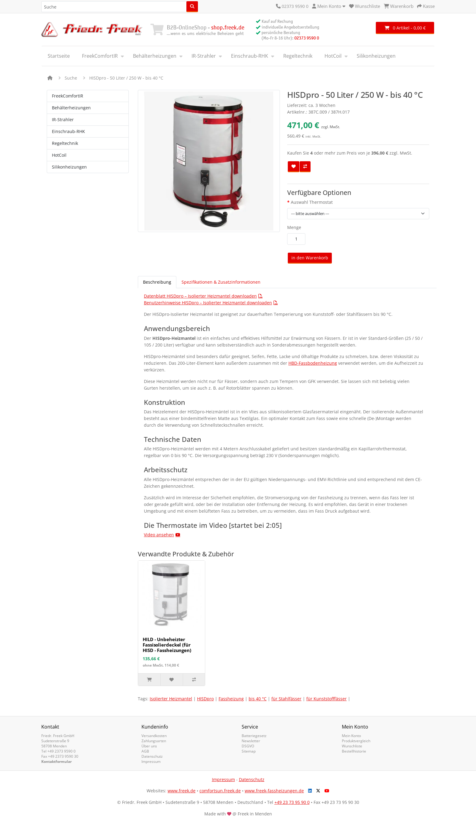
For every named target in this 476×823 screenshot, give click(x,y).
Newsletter (251, 740)
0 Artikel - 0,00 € (405, 28)
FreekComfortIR (100, 56)
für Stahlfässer (286, 699)
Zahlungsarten (153, 740)
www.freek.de (181, 791)
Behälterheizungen (154, 56)
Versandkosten (154, 735)
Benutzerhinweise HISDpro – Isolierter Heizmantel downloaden (208, 303)
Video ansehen (159, 535)
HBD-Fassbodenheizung (312, 363)
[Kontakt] (278, 6)
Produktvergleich (356, 740)
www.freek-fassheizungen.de (274, 791)
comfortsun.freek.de (220, 791)
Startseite (59, 56)
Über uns (149, 746)
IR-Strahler (204, 56)
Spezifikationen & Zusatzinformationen (221, 282)
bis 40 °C (258, 699)
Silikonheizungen (376, 56)
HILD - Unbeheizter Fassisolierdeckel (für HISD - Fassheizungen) (167, 644)
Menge (294, 227)
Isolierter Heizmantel (171, 699)
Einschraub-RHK (249, 56)
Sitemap (249, 751)
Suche (71, 78)
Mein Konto (351, 735)
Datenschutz (152, 756)
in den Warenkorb (309, 258)
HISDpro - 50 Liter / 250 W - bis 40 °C (126, 78)
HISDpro (205, 699)
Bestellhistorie (354, 751)
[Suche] (192, 6)
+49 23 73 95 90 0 (292, 802)
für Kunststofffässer (326, 699)
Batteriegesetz (254, 735)
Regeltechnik (297, 56)
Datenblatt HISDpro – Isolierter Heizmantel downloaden (200, 296)
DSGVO (248, 746)
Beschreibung (157, 282)
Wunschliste (352, 746)
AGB (145, 751)
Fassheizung (231, 699)
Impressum (151, 761)
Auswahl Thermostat (312, 202)
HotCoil (333, 56)
